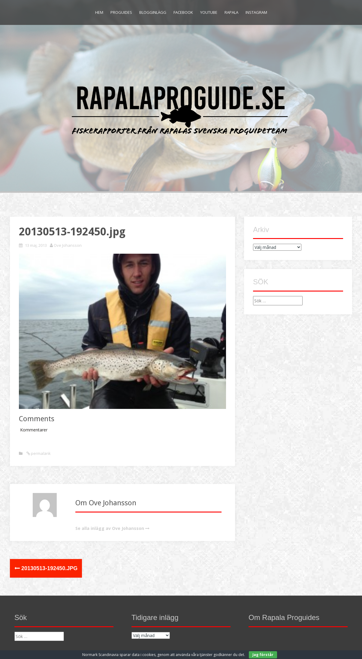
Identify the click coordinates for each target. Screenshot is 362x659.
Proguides (121, 12)
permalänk (40, 453)
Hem (99, 12)
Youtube (208, 12)
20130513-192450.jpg (45, 568)
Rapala (231, 12)
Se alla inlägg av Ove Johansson (109, 528)
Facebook (183, 12)
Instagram (256, 12)
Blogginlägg (152, 12)
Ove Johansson (68, 245)
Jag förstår (262, 654)
